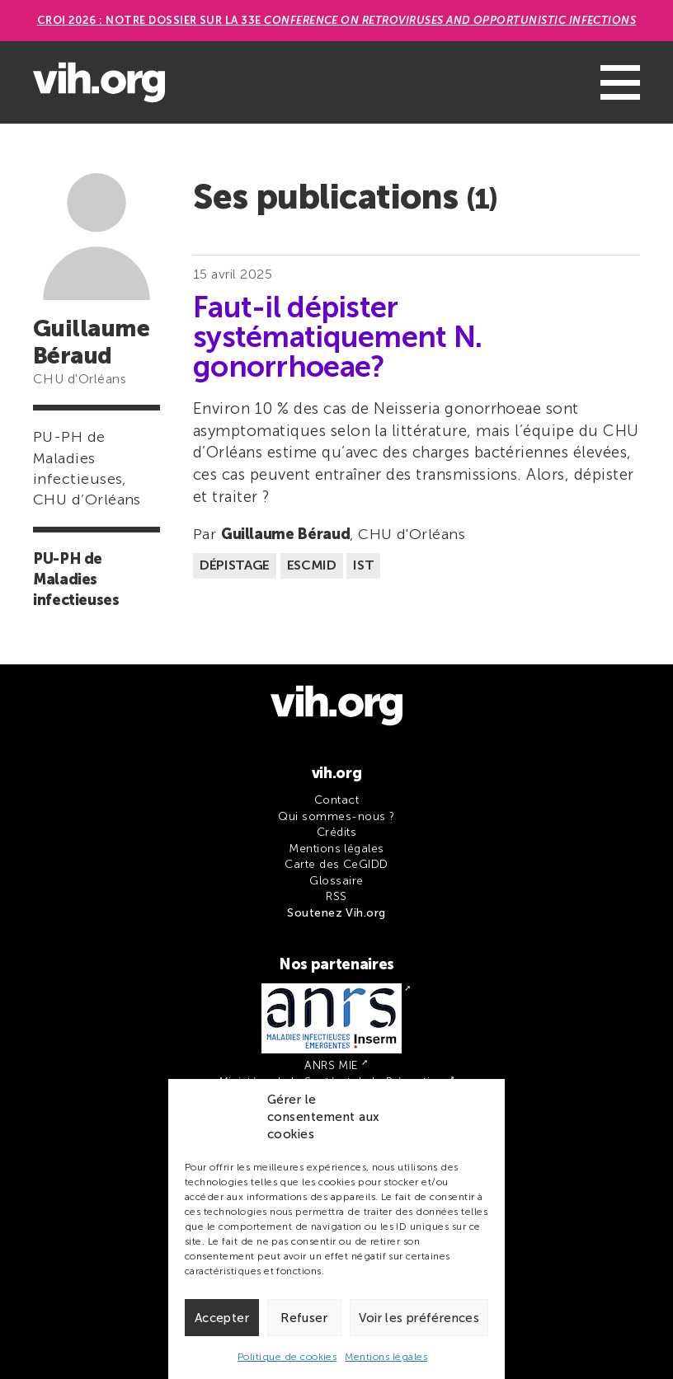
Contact (336, 800)
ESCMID (311, 565)
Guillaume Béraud (285, 534)
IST (363, 565)
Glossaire (336, 881)
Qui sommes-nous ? (336, 816)
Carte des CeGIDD (336, 864)
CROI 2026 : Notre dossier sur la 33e (337, 20)
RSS (336, 896)
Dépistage (235, 565)
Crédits (336, 832)
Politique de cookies (287, 1357)
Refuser (303, 1318)
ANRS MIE (331, 1065)
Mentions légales (386, 1357)
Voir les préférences (419, 1318)
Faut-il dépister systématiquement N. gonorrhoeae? (337, 337)
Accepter (222, 1318)
